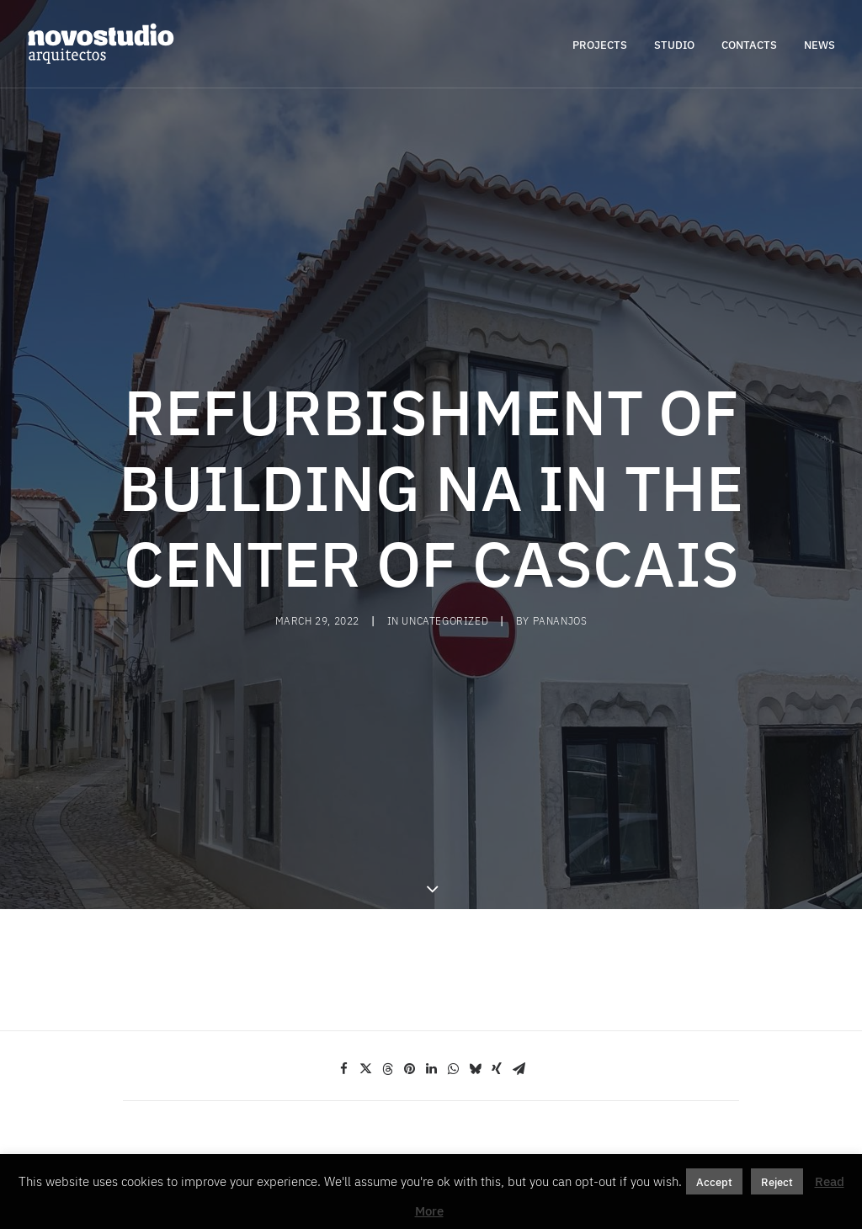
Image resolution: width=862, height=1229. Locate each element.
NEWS (819, 44)
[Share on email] (518, 982)
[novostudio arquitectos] (100, 44)
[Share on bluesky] (475, 982)
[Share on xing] (497, 982)
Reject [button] (777, 1181)
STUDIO (674, 44)
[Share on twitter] (365, 982)
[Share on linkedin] (431, 982)
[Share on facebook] (343, 982)
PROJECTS (599, 44)
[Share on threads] (387, 982)
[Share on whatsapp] (453, 982)
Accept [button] (714, 1181)
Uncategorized (445, 577)
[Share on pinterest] (409, 982)
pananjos (560, 577)
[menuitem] (605, 44)
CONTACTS (749, 44)
